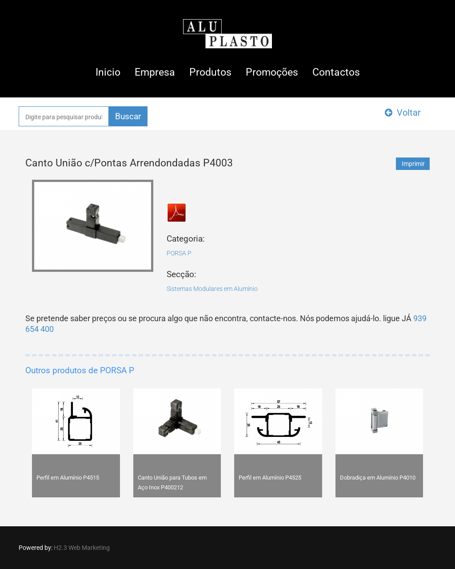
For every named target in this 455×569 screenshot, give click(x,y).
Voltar (403, 112)
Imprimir (413, 163)
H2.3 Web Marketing (82, 547)
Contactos (336, 72)
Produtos (210, 72)
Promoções (272, 72)
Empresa (155, 72)
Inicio (108, 72)
